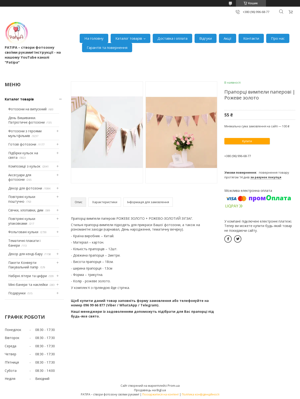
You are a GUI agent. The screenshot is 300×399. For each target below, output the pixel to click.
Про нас (278, 38)
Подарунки (17, 293)
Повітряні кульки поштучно (21, 199)
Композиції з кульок (24, 166)
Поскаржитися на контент (160, 394)
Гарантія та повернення (107, 47)
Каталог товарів (128, 38)
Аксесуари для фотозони (19, 177)
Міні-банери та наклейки (28, 284)
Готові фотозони (22, 144)
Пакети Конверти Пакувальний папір (23, 265)
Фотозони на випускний (27, 109)
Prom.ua (174, 385)
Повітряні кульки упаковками (21, 221)
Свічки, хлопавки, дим (25, 210)
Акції (227, 38)
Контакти (251, 38)
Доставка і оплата (172, 38)
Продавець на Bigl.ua (150, 390)
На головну (94, 38)
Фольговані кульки (23, 232)
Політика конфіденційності (200, 394)
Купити (247, 141)
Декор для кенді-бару (25, 254)
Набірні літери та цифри (27, 276)
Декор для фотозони (25, 188)
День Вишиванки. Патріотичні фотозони (26, 120)
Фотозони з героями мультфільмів (25, 133)
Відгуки (205, 38)
